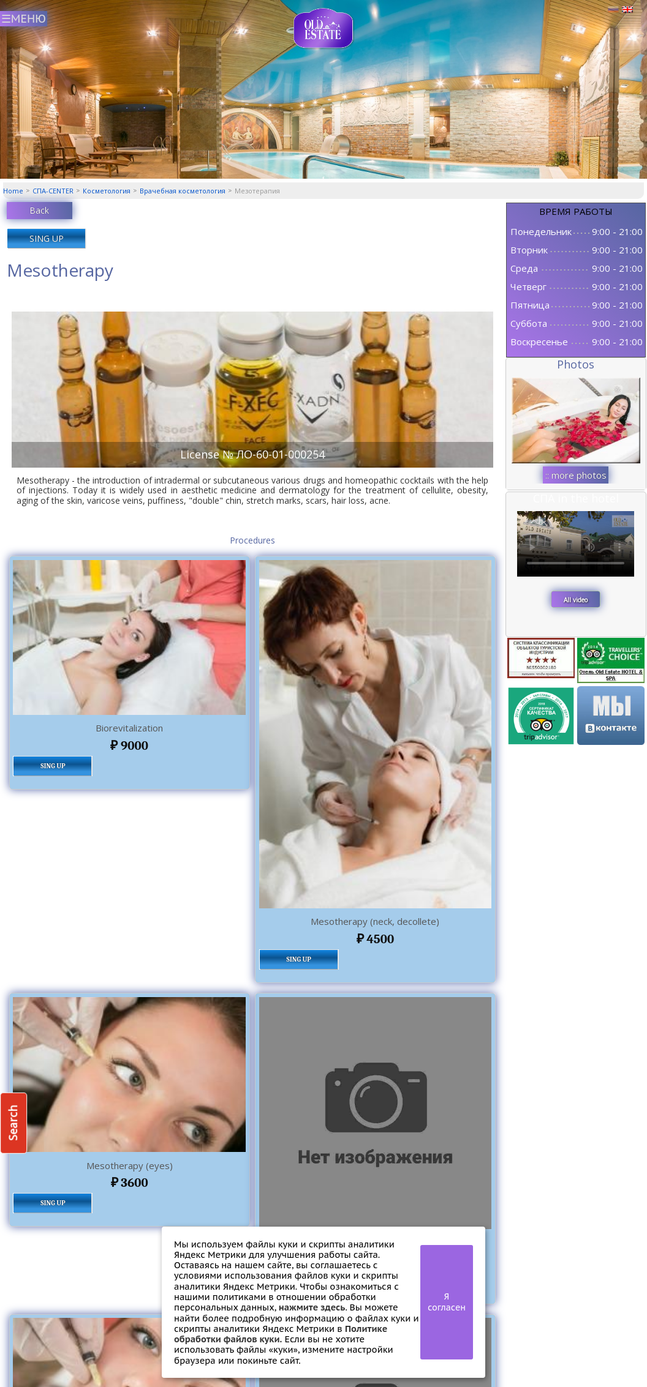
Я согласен (447, 1302)
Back (39, 210)
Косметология (107, 190)
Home (13, 190)
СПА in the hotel (576, 498)
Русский (613, 9)
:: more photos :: (576, 476)
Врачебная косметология (182, 190)
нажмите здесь (312, 1307)
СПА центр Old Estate (324, 28)
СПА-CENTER (53, 190)
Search (13, 1123)
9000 (129, 745)
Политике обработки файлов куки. (280, 1334)
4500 (376, 939)
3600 (129, 1182)
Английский (627, 9)
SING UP (46, 238)
